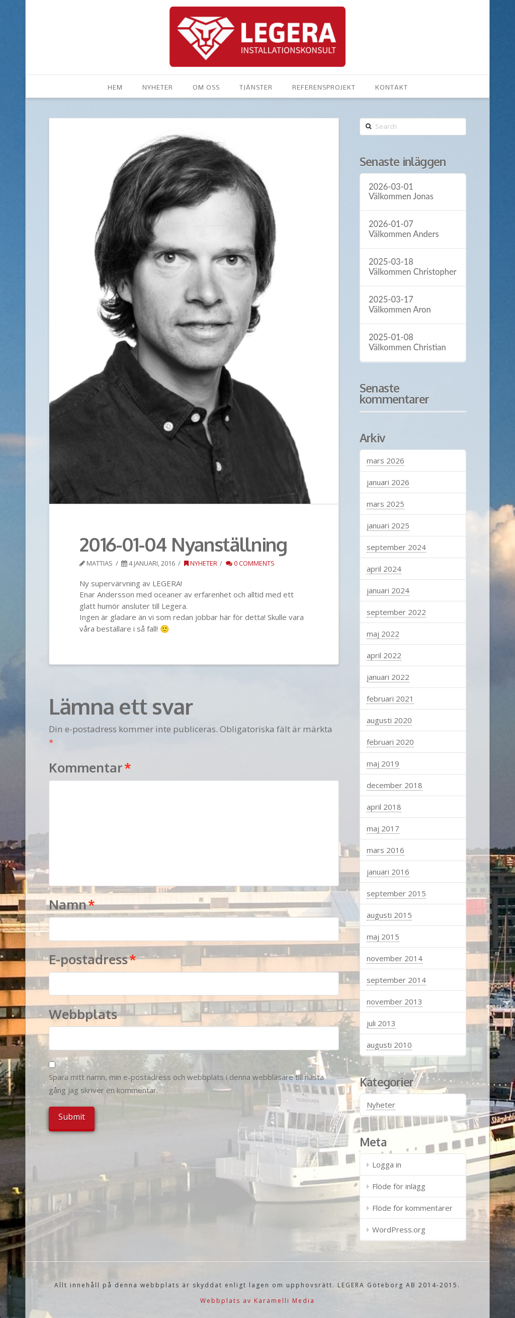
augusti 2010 (389, 1045)
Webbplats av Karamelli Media (257, 1300)
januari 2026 (388, 482)
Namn (72, 904)
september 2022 (396, 612)
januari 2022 (388, 677)
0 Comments (250, 563)
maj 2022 (383, 634)
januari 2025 (388, 525)
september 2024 (396, 547)
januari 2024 (388, 590)
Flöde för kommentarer (412, 1208)
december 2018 (394, 785)
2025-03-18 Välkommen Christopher (413, 267)
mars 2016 (385, 850)
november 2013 (394, 1001)
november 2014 (394, 958)
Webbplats (83, 1014)
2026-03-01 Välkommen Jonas (401, 192)
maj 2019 (383, 763)
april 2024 (384, 569)
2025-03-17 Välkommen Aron (400, 305)
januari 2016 (388, 872)
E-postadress (92, 959)
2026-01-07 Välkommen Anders (404, 229)
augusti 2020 (389, 720)
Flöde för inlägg (398, 1186)
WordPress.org (398, 1229)
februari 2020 (390, 742)
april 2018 (384, 807)
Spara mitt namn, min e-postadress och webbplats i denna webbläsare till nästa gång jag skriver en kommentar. (186, 1083)
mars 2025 (385, 504)
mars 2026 (385, 460)
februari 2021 (390, 698)
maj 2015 (383, 937)
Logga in (386, 1164)
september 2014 (396, 980)
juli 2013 (381, 1023)
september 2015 (396, 893)
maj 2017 (383, 828)
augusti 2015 (389, 915)
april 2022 (384, 655)
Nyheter (200, 563)
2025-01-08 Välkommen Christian (407, 342)
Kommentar (90, 767)
